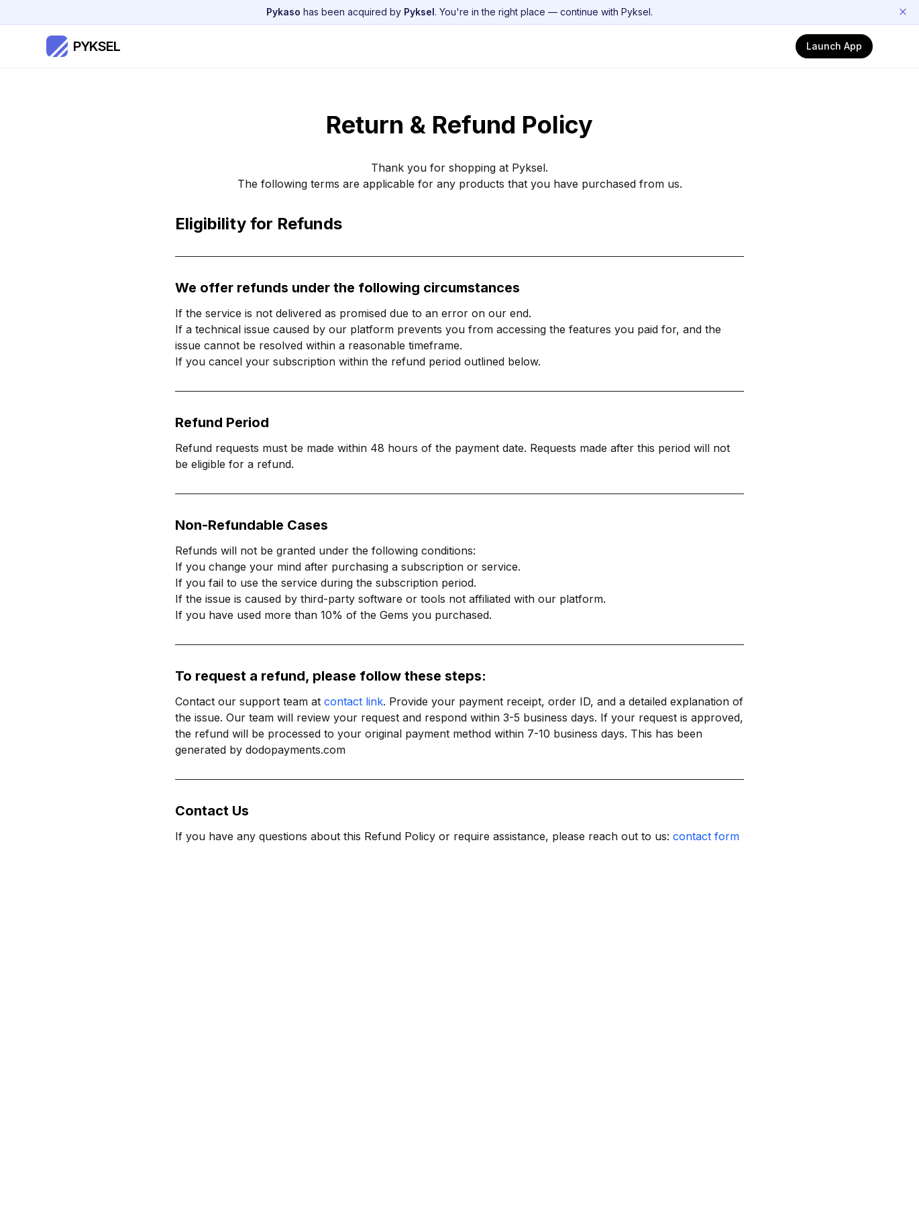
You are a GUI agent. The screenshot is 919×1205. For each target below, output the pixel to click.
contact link (353, 701)
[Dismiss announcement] (903, 12)
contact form (706, 836)
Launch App (834, 46)
